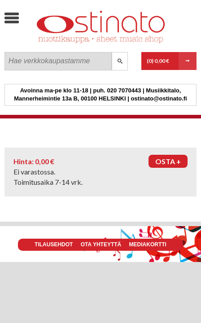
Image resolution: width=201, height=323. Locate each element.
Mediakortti (147, 244)
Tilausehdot (54, 244)
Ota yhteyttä (101, 244)
